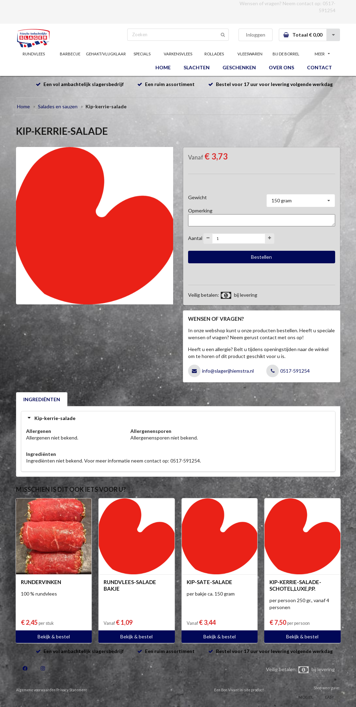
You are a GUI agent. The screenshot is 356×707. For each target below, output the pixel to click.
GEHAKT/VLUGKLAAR (106, 54)
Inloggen (255, 35)
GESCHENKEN (239, 67)
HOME (163, 67)
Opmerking (200, 210)
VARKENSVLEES (178, 54)
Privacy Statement (71, 690)
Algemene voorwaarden (36, 690)
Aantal (195, 238)
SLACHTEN (197, 67)
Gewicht (197, 197)
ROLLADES (214, 54)
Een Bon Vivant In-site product (239, 690)
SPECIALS (142, 54)
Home (23, 106)
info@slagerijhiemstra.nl (228, 371)
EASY (329, 697)
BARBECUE (70, 54)
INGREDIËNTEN (41, 399)
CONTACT (319, 67)
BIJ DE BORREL (286, 54)
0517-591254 (295, 371)
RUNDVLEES (34, 54)
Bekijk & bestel (54, 636)
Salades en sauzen (58, 106)
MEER (322, 54)
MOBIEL (306, 697)
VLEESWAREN (249, 54)
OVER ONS (281, 67)
